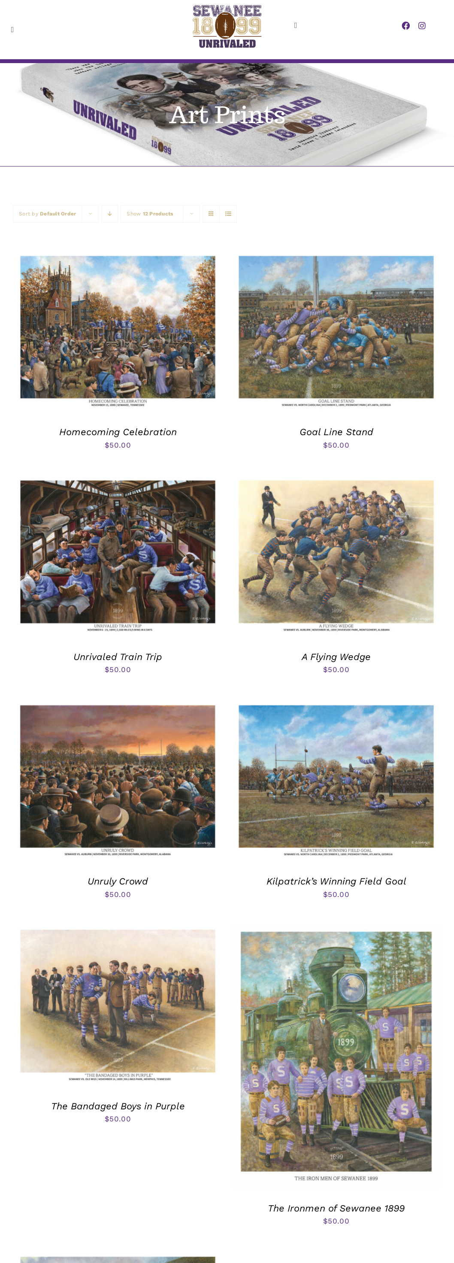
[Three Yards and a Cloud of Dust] (336, 1255)
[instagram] (422, 25)
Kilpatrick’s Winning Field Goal (336, 881)
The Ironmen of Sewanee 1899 (336, 1208)
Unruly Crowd (118, 881)
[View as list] (228, 214)
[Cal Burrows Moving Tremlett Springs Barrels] (118, 1255)
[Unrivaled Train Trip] (118, 479)
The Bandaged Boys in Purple (118, 1106)
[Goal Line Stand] (336, 255)
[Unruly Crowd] (118, 704)
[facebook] (406, 25)
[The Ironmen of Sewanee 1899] (336, 928)
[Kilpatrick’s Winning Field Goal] (336, 704)
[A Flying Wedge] (336, 479)
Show (150, 214)
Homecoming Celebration (118, 432)
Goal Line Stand (336, 432)
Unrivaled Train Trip (117, 656)
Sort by (47, 214)
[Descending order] (109, 214)
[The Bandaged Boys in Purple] (118, 928)
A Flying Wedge (336, 656)
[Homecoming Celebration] (118, 255)
